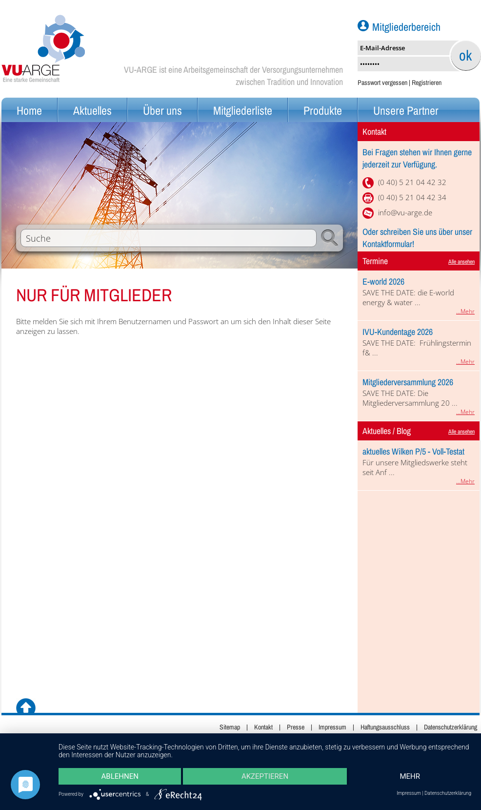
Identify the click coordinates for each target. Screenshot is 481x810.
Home (29, 110)
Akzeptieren (264, 776)
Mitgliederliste (242, 110)
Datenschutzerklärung (450, 727)
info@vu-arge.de (405, 212)
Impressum (332, 727)
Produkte (322, 110)
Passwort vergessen (382, 82)
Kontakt (263, 727)
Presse (295, 727)
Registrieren (426, 82)
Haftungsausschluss (385, 727)
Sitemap (230, 727)
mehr (410, 776)
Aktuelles (92, 110)
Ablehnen (120, 776)
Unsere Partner (406, 110)
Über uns (162, 110)
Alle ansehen (461, 262)
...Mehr (465, 311)
